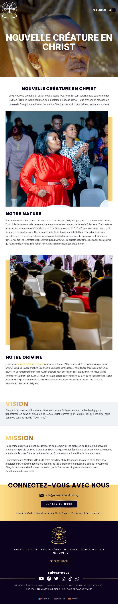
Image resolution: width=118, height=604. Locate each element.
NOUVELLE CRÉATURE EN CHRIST (51, 585)
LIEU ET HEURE (71, 550)
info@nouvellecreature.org (59, 495)
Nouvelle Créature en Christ (30, 364)
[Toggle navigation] (114, 10)
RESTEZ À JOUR (88, 550)
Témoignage (77, 513)
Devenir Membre (94, 513)
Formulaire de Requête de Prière (51, 513)
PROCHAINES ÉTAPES (51, 550)
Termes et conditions (48, 589)
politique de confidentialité (77, 589)
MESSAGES (32, 550)
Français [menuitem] (46, 599)
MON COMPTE (60, 553)
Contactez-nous (59, 504)
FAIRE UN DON (99, 10)
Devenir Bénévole (24, 513)
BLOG (102, 550)
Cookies (30, 589)
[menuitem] (44, 598)
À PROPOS (19, 550)
